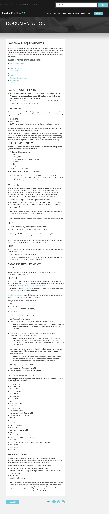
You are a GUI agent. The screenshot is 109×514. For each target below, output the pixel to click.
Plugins (76, 13)
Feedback (98, 13)
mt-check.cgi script (26, 288)
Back (13, 502)
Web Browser (15, 83)
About (89, 13)
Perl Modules (14, 80)
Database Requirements (18, 78)
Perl (11, 73)
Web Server (14, 71)
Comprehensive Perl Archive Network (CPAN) (31, 285)
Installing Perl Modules (15, 295)
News (83, 13)
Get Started (51, 13)
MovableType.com (30, 5)
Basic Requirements (17, 63)
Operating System (16, 68)
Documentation (64, 13)
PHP (11, 76)
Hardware (13, 66)
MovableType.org (12, 13)
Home (8, 28)
